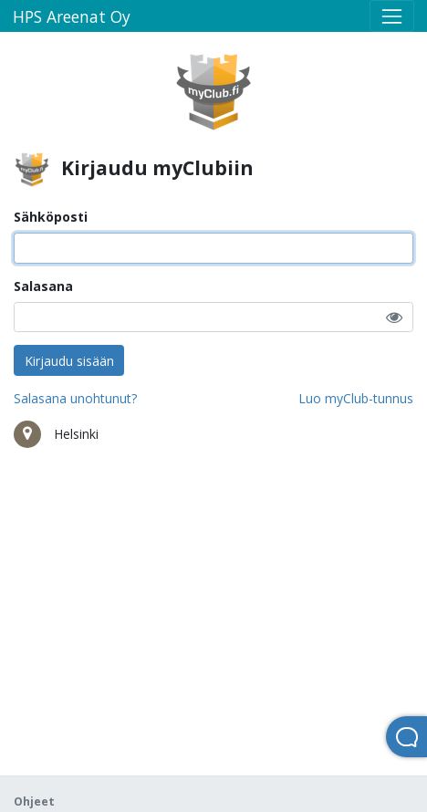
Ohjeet (34, 801)
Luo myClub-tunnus (355, 398)
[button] (394, 317)
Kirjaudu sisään (69, 361)
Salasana (43, 286)
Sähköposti (51, 216)
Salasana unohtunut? (75, 398)
